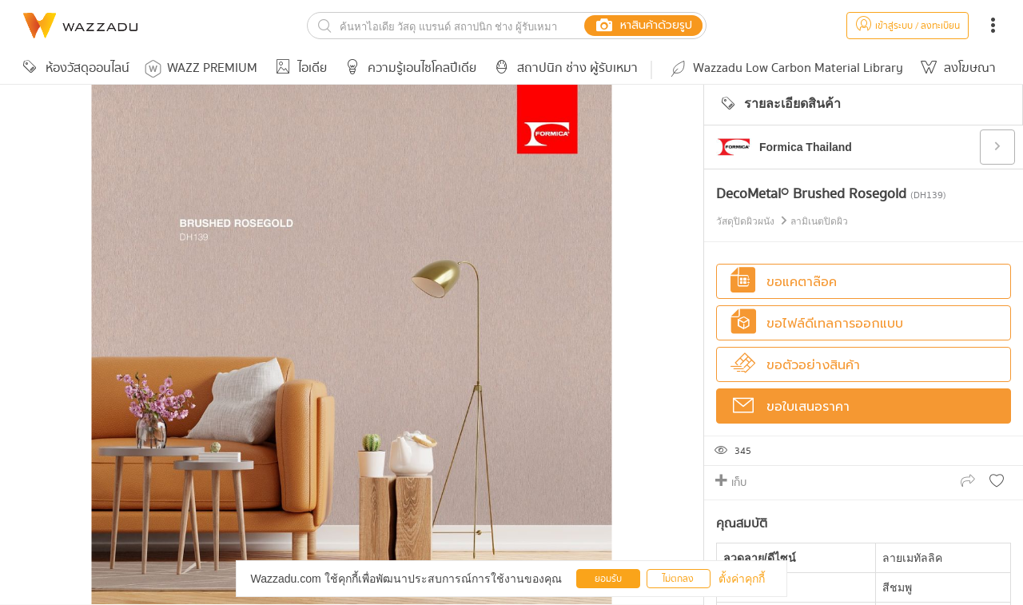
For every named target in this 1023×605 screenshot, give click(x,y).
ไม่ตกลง (678, 579)
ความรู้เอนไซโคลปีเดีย (408, 68)
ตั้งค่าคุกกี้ (741, 578)
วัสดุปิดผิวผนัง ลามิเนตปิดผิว (782, 221)
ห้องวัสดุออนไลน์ (73, 68)
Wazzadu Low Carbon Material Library (785, 68)
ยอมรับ (608, 579)
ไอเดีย (298, 68)
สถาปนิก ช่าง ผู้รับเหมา (563, 68)
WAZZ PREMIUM (201, 68)
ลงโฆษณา (956, 68)
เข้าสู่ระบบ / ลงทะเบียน (907, 26)
